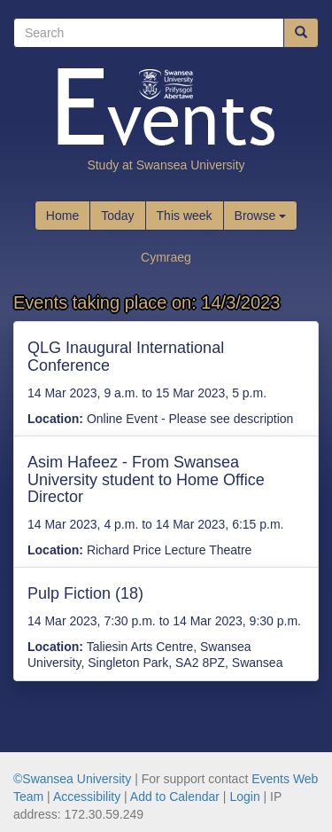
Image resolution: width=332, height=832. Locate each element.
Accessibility (86, 796)
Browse (261, 215)
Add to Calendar (175, 796)
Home (62, 215)
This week (184, 215)
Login (244, 796)
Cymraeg (166, 257)
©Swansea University (72, 779)
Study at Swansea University (165, 165)
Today (117, 215)
